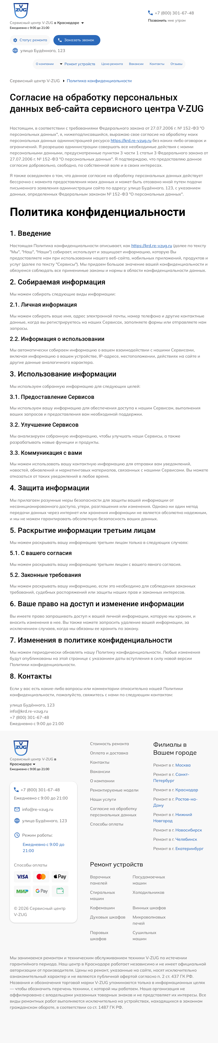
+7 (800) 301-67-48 (174, 12)
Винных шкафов (149, 907)
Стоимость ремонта (109, 743)
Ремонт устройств (79, 64)
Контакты (157, 64)
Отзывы (176, 64)
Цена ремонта (112, 64)
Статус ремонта (30, 40)
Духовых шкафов (107, 917)
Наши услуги (103, 799)
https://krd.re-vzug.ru (131, 140)
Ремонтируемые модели (114, 790)
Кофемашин (102, 907)
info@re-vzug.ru (33, 809)
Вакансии (136, 64)
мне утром (166, 20)
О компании (45, 64)
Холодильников (148, 892)
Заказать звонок (76, 40)
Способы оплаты (106, 824)
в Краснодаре (69, 22)
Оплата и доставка (109, 752)
